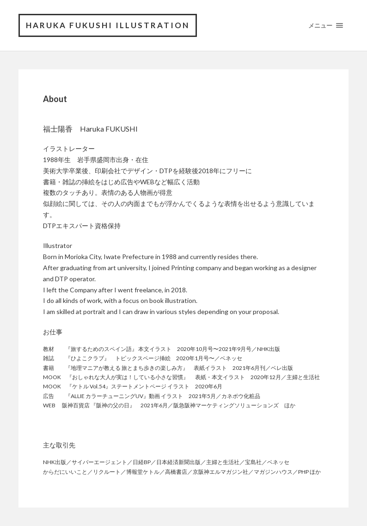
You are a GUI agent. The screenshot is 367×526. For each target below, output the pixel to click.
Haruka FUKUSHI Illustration (108, 25)
